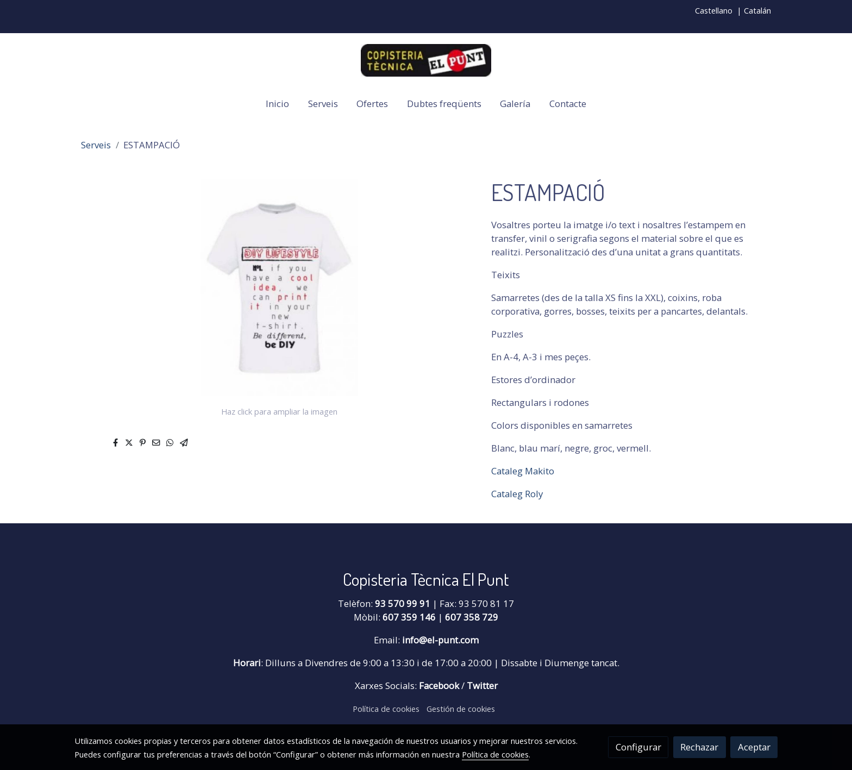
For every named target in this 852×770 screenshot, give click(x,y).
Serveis (96, 145)
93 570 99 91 (402, 603)
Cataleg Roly (517, 493)
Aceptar (754, 747)
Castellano (713, 10)
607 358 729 (471, 617)
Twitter (482, 685)
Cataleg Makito (522, 471)
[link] (426, 60)
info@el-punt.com (440, 640)
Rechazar (699, 747)
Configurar (638, 747)
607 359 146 (409, 617)
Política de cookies (386, 708)
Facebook (440, 685)
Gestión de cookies (461, 708)
